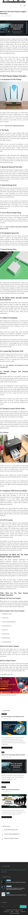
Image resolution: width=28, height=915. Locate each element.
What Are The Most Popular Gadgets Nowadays (13, 754)
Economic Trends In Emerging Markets (11, 833)
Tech (2, 15)
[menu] (24, 5)
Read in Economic (7, 747)
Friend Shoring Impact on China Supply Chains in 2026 (16, 894)
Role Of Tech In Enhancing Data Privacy (14, 125)
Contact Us (6, 911)
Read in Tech (6, 782)
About (12, 911)
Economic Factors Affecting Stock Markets (8, 694)
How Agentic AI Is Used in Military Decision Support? (13, 869)
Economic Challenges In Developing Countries (12, 716)
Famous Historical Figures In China (11, 829)
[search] (20, 5)
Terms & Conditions (15, 913)
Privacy (17, 911)
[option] (14, 686)
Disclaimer (23, 911)
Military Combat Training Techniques (10, 789)
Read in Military (7, 817)
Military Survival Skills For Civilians (11, 838)
